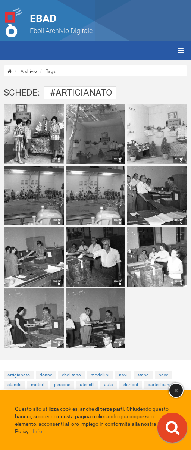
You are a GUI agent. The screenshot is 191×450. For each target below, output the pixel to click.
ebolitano (71, 375)
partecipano (160, 384)
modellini (100, 375)
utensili (87, 384)
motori (37, 384)
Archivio (29, 71)
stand (143, 375)
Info (37, 431)
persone (62, 384)
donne (46, 375)
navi (123, 375)
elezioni (130, 384)
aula (108, 384)
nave (163, 375)
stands (14, 384)
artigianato (18, 375)
